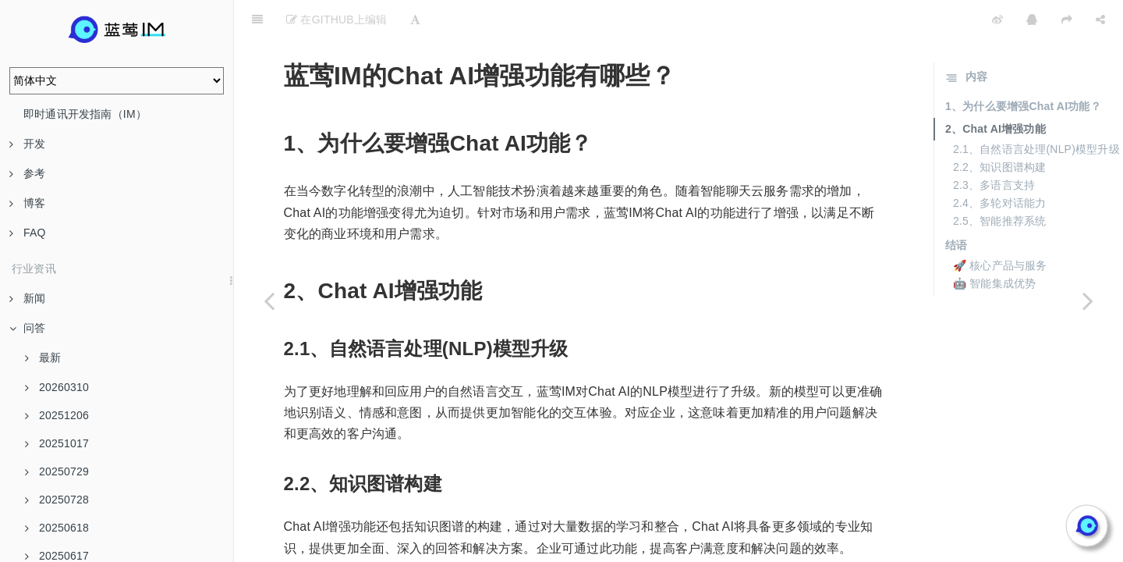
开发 (27, 143)
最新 (43, 357)
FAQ (27, 232)
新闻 (27, 298)
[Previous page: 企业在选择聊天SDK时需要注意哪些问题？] (269, 300)
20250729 (57, 471)
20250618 (57, 527)
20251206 (57, 415)
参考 (27, 173)
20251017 (57, 443)
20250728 (57, 499)
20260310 (57, 387)
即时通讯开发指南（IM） (85, 114)
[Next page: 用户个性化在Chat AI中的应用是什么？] (1088, 300)
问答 (27, 328)
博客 (27, 203)
